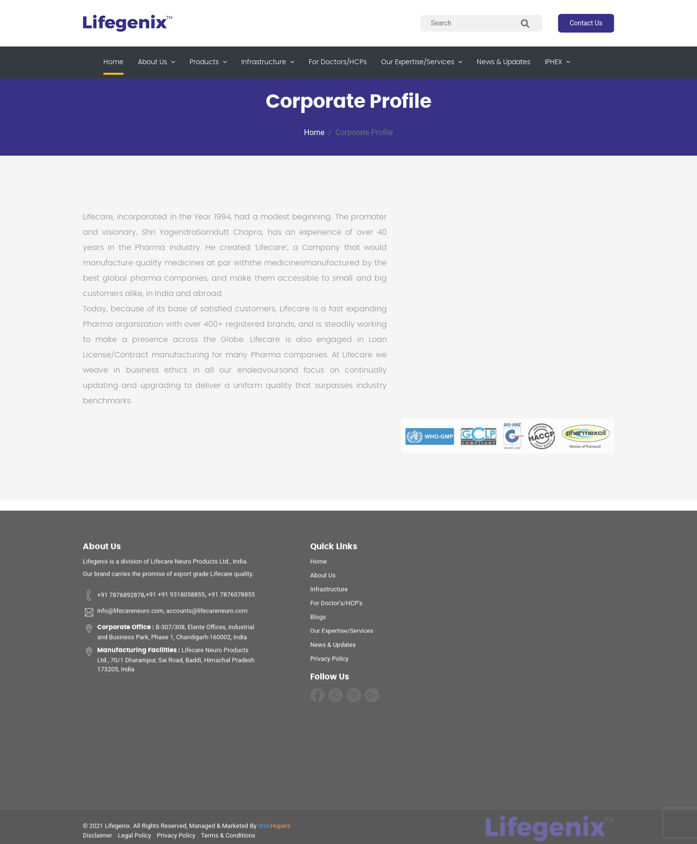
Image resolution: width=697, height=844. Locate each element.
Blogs (318, 619)
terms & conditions (228, 837)
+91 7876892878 (113, 597)
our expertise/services (421, 62)
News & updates (503, 62)
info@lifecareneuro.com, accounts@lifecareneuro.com (165, 614)
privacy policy (329, 660)
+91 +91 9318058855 (175, 597)
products (208, 62)
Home (113, 61)
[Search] (481, 23)
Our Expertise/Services (341, 633)
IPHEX (557, 62)
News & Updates (333, 646)
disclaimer (97, 837)
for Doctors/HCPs (338, 62)
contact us (586, 23)
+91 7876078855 (230, 597)
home (318, 563)
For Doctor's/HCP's (336, 605)
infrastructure (267, 62)
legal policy (134, 837)
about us (156, 62)
